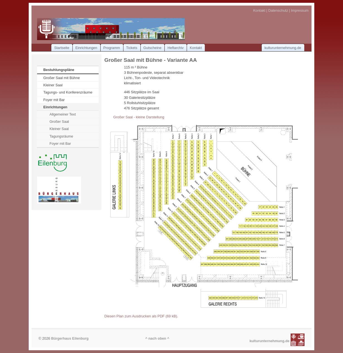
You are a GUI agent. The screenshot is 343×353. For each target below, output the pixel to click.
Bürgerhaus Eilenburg (69, 338)
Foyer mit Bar (54, 100)
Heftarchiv (175, 48)
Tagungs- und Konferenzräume (68, 92)
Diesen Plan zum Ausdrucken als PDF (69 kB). (141, 316)
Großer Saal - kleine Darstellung (138, 117)
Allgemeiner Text (63, 114)
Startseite (61, 48)
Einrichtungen (86, 48)
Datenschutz (278, 10)
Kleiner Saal (53, 85)
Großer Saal (59, 121)
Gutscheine (152, 48)
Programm (111, 48)
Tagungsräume (61, 136)
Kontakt (259, 10)
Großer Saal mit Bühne (61, 78)
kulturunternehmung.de (282, 48)
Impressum (299, 10)
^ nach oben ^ (157, 338)
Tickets (131, 48)
